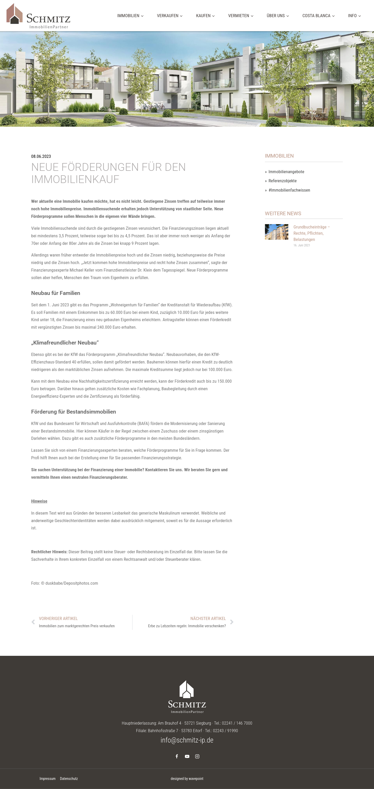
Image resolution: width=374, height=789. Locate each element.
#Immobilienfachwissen (289, 190)
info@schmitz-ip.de (187, 740)
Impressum (47, 779)
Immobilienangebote (286, 171)
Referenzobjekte (283, 180)
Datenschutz (69, 779)
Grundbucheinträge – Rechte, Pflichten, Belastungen (311, 233)
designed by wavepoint (187, 779)
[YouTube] (187, 756)
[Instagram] (197, 756)
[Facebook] (176, 756)
